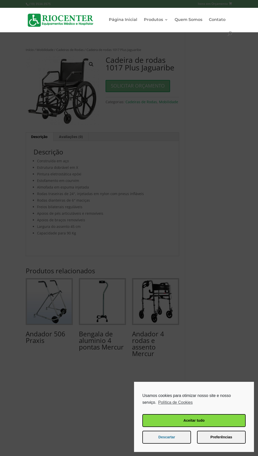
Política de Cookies (175, 402)
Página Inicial (123, 20)
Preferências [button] (221, 437)
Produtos (153, 20)
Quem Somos (188, 20)
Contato (217, 20)
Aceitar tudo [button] (194, 420)
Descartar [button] (166, 437)
